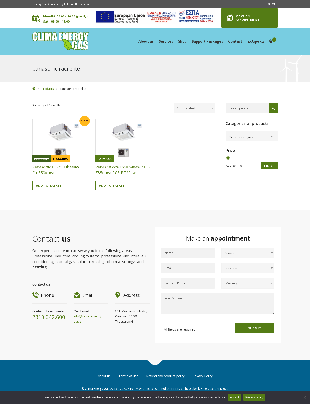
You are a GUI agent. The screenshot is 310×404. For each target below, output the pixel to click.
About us (146, 41)
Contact (270, 4)
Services (166, 41)
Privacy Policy (202, 376)
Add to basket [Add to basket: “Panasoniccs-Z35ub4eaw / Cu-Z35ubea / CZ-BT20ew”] (112, 185)
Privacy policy (254, 397)
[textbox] (252, 137)
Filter (269, 165)
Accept (234, 397)
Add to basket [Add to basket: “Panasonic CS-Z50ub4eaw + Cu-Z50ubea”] (49, 185)
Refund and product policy (165, 376)
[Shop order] (194, 108)
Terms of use (128, 376)
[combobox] (252, 136)
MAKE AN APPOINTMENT (247, 18)
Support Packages (207, 41)
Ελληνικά (255, 41)
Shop (182, 41)
